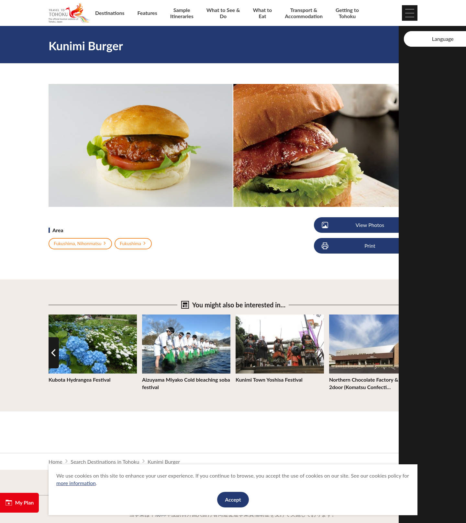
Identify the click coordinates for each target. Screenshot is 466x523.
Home (55, 461)
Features (147, 13)
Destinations (110, 13)
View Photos (353, 225)
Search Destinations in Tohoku (105, 461)
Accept (233, 499)
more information (76, 483)
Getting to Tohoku (347, 13)
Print (348, 246)
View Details (63, 318)
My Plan (19, 502)
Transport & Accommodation (304, 13)
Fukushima (133, 243)
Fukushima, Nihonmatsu (80, 243)
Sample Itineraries (182, 13)
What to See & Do (223, 13)
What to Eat (262, 13)
